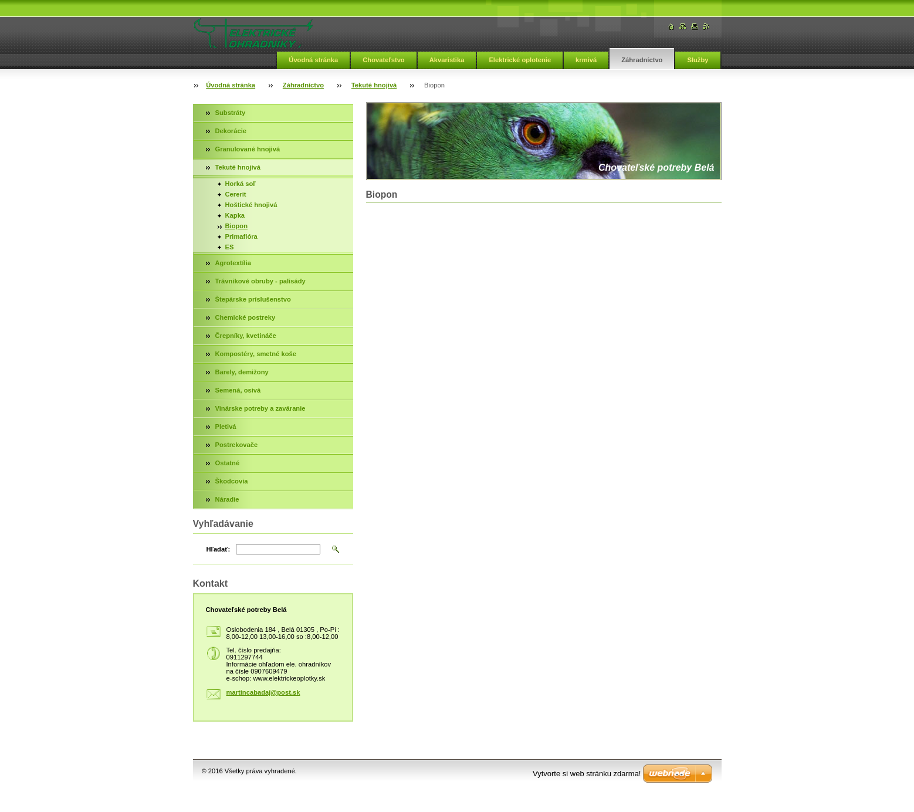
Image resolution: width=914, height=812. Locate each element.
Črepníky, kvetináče (245, 335)
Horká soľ (240, 183)
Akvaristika (447, 59)
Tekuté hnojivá (374, 85)
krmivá (586, 59)
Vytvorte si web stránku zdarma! (587, 773)
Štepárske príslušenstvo (253, 299)
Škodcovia (231, 481)
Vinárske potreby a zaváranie (260, 408)
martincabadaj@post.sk (263, 692)
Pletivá (225, 426)
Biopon (236, 225)
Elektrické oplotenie (520, 59)
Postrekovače (236, 444)
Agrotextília (233, 262)
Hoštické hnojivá (251, 204)
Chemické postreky (245, 317)
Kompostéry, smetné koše (255, 353)
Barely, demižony (242, 371)
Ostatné (227, 462)
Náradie (227, 499)
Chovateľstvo (383, 59)
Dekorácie (231, 130)
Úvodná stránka (313, 59)
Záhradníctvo (641, 59)
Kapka (235, 215)
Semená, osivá (238, 390)
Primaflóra (241, 236)
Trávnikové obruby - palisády (260, 281)
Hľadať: (219, 549)
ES (229, 247)
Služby (697, 59)
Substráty (230, 112)
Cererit (235, 194)
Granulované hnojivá (247, 149)
